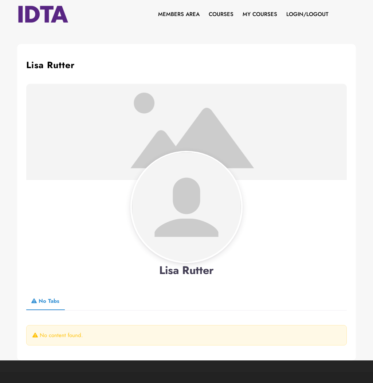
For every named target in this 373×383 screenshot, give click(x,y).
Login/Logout (307, 14)
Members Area (179, 14)
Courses (221, 14)
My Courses (260, 14)
